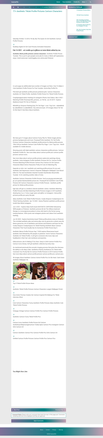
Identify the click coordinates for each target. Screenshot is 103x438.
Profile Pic (77, 2)
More (84, 2)
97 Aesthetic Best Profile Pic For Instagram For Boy (83, 25)
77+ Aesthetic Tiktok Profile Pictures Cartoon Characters (34, 12)
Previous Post (59, 412)
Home (58, 2)
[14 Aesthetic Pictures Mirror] (72, 12)
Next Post (16, 412)
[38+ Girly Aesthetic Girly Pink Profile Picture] (72, 31)
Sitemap (61, 432)
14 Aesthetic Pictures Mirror (83, 10)
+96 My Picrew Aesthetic (82, 15)
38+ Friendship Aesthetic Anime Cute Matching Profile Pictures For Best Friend (83, 21)
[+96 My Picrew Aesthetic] (72, 17)
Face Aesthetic (67, 2)
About (41, 432)
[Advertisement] (38, 27)
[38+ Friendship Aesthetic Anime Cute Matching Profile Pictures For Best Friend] (72, 21)
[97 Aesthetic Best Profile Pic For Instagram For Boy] (72, 26)
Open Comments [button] (38, 423)
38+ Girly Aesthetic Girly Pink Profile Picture (83, 30)
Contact (48, 432)
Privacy (54, 432)
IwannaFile (14, 2)
